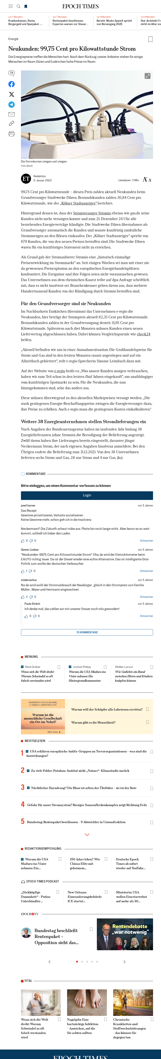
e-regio (59, 371)
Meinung (31, 657)
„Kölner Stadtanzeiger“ (78, 204)
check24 (143, 334)
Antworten (146, 540)
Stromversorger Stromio (92, 213)
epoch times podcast (42, 881)
